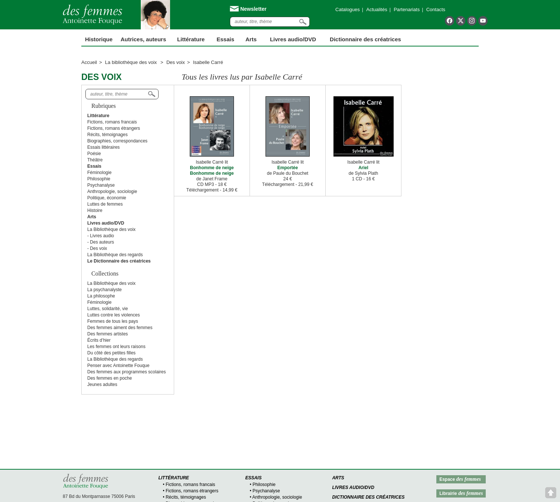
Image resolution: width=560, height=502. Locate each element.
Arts (251, 39)
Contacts (435, 9)
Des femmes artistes (107, 334)
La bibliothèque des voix (131, 62)
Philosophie (98, 178)
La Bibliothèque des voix (111, 229)
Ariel (363, 167)
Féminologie (99, 172)
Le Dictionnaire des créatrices (119, 261)
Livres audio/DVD (353, 487)
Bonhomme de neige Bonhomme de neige (212, 170)
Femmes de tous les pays (112, 321)
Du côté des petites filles (111, 352)
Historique (99, 39)
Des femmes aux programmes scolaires (126, 371)
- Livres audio (100, 235)
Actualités (376, 9)
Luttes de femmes (105, 204)
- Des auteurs (100, 242)
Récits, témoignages (107, 134)
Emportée (287, 167)
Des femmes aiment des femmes (119, 327)
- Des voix (97, 248)
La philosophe (101, 296)
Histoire (94, 210)
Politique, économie (106, 197)
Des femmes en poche (109, 378)
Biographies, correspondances (117, 141)
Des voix (175, 62)
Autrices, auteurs (143, 39)
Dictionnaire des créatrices (365, 39)
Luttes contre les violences (113, 315)
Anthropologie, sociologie (112, 191)
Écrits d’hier (99, 340)
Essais (225, 39)
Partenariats (407, 9)
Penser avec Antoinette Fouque (118, 365)
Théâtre (94, 159)
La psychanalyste (104, 289)
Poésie (94, 153)
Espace (460, 479)
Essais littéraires (103, 147)
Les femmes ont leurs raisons (116, 346)
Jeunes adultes (102, 384)
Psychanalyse (101, 185)
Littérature (191, 39)
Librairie (461, 493)
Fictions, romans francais (112, 122)
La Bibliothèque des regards (115, 254)
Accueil (89, 62)
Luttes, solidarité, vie (107, 308)
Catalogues (347, 9)
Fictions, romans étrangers (113, 128)
